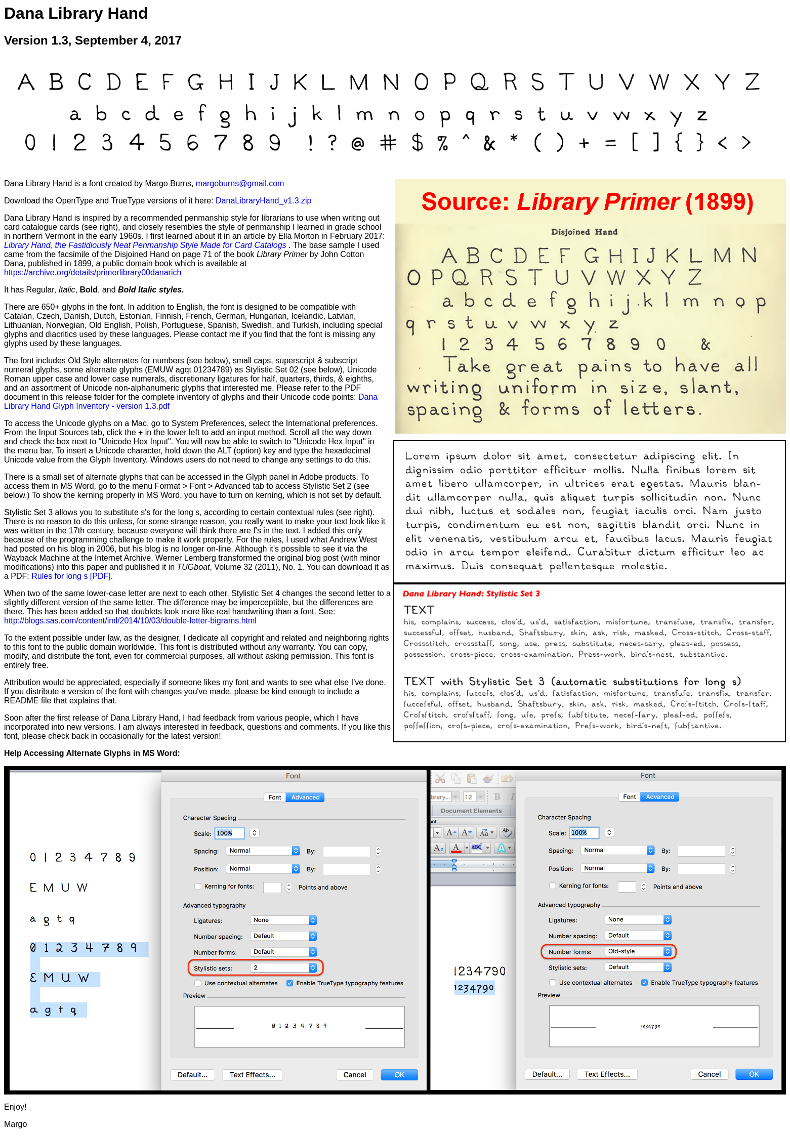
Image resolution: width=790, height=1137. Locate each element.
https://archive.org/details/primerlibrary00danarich (92, 272)
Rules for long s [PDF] (71, 576)
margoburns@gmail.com (240, 183)
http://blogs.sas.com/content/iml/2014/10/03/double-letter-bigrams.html (130, 620)
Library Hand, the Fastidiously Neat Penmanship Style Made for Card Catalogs (146, 245)
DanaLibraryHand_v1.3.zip (263, 200)
